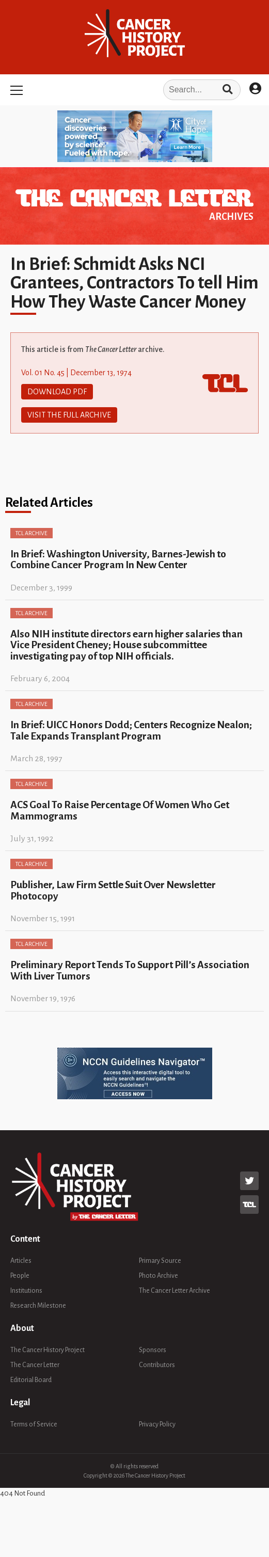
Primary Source (160, 1260)
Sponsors (152, 1350)
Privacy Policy (157, 1424)
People (19, 1275)
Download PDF (57, 392)
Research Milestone (38, 1305)
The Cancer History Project (47, 1350)
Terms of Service (33, 1424)
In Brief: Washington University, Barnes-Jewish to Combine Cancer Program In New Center (118, 559)
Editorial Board (31, 1380)
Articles (20, 1260)
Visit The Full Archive (69, 415)
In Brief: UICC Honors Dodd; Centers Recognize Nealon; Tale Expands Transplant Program (131, 730)
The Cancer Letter (34, 1365)
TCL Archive (31, 533)
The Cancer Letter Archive (174, 1290)
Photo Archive (158, 1275)
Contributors (157, 1365)
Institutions (26, 1290)
